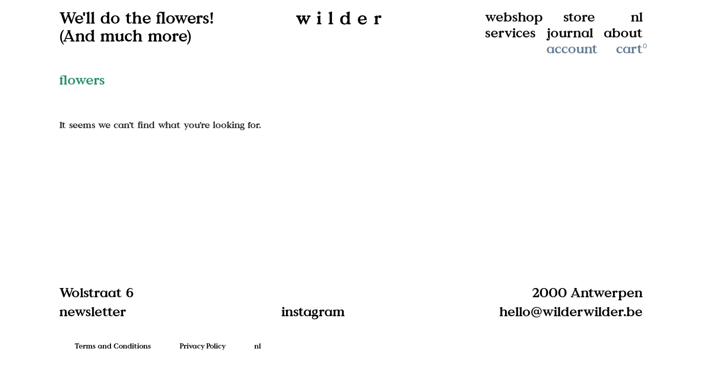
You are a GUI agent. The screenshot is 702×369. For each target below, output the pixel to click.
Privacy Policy (203, 345)
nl (637, 17)
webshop (514, 17)
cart (632, 48)
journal (570, 32)
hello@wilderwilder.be (571, 311)
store (579, 17)
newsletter (92, 311)
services (510, 32)
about (623, 32)
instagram (313, 311)
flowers (82, 80)
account (572, 48)
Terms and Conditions (113, 345)
